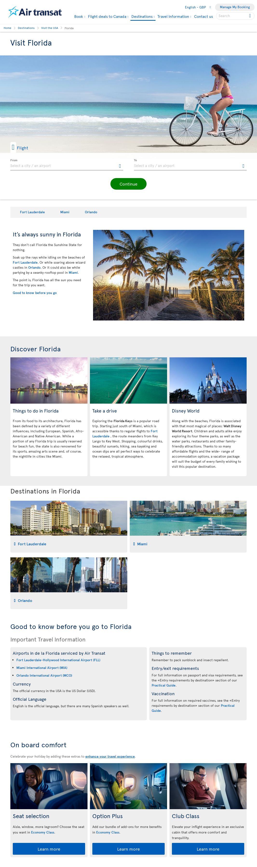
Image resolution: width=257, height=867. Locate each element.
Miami (64, 212)
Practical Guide (164, 685)
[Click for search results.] (250, 16)
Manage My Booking (235, 7)
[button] (27, 147)
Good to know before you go (35, 292)
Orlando (91, 212)
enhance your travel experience (110, 756)
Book (78, 16)
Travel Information (173, 16)
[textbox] (66, 165)
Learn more (49, 849)
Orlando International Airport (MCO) (44, 675)
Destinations (142, 16)
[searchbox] (235, 16)
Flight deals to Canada (107, 16)
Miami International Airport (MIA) (41, 667)
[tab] (68, 527)
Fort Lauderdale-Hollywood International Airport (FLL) (58, 660)
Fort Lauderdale (32, 212)
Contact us (203, 16)
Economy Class (42, 832)
